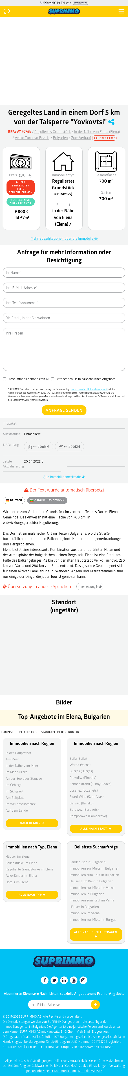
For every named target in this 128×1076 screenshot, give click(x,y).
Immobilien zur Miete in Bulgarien (94, 868)
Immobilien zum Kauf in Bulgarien (94, 874)
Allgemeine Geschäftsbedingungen (28, 1060)
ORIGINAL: (47, 500)
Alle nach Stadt (96, 828)
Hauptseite (9, 732)
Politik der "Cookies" (63, 1065)
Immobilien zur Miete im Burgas (93, 919)
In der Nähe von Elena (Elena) (97, 131)
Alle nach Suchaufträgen (96, 934)
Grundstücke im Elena (21, 863)
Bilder (61, 732)
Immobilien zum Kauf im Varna (92, 900)
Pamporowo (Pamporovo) (88, 816)
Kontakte (75, 732)
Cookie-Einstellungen (93, 1065)
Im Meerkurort (16, 772)
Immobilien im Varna (85, 913)
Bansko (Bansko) (81, 803)
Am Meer (12, 759)
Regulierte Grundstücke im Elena (29, 869)
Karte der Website (90, 1071)
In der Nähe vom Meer (22, 765)
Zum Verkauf (81, 137)
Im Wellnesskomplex (20, 803)
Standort (48, 732)
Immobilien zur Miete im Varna (92, 887)
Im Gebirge (14, 784)
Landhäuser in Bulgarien (88, 862)
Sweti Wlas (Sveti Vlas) (87, 796)
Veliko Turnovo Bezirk (32, 137)
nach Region (32, 823)
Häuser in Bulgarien (84, 906)
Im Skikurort (14, 791)
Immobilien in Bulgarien (87, 894)
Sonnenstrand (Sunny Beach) (90, 784)
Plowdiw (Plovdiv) (83, 777)
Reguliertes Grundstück (52, 131)
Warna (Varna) (80, 764)
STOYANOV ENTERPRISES (95, 1047)
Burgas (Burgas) (81, 771)
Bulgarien (60, 137)
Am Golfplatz (15, 797)
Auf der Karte (104, 138)
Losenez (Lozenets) (84, 790)
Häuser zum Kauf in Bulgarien (91, 881)
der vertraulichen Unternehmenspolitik (89, 389)
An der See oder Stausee (24, 778)
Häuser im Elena (18, 856)
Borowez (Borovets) (84, 809)
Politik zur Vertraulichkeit (71, 1060)
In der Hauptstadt (18, 753)
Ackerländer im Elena (21, 875)
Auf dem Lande (17, 810)
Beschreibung (29, 732)
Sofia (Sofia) (78, 758)
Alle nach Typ (32, 895)
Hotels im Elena (17, 882)
